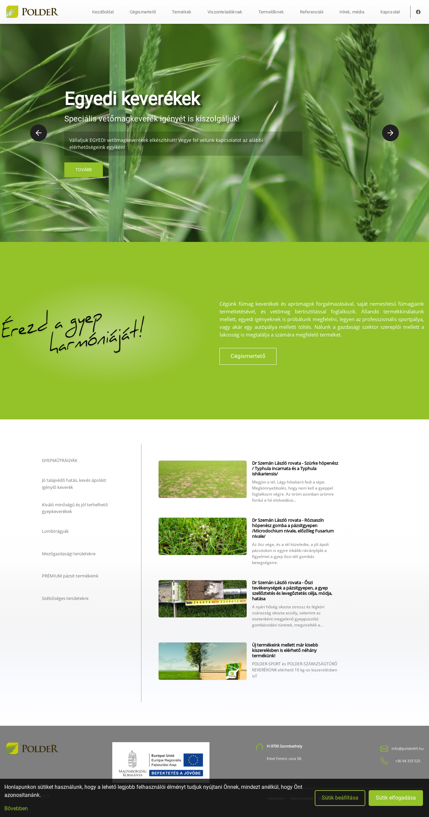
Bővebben (16, 808)
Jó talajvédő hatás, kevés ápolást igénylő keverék (74, 483)
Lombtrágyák (55, 531)
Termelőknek (271, 11)
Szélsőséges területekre (65, 598)
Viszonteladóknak (224, 11)
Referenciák (312, 11)
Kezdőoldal (103, 11)
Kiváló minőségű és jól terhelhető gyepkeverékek (75, 508)
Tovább (83, 169)
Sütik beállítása (340, 798)
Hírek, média (352, 11)
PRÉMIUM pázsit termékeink (70, 576)
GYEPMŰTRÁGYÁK (59, 460)
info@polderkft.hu (407, 748)
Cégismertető (143, 11)
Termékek (182, 11)
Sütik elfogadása (396, 798)
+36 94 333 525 (407, 761)
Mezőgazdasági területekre (69, 554)
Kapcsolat (390, 11)
